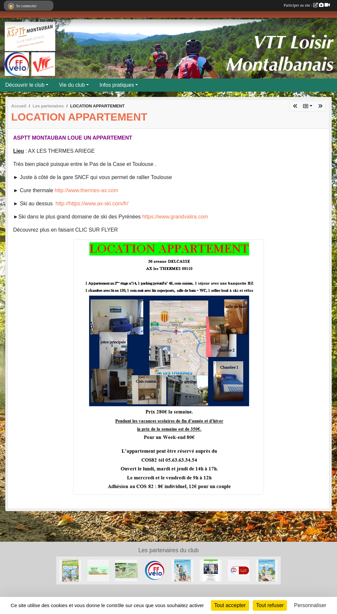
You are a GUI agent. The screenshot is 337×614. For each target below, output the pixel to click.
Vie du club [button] (72, 85)
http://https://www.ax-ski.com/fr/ (92, 203)
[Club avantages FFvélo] (238, 570)
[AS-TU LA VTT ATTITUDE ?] (70, 570)
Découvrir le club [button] (24, 85)
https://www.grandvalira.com (175, 216)
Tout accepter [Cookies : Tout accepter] (230, 605)
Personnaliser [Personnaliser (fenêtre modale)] (310, 605)
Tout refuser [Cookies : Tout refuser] (270, 605)
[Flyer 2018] (126, 570)
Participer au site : (307, 5)
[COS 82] (98, 570)
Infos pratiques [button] (116, 85)
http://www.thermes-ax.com (86, 190)
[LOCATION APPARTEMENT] (210, 570)
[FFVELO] (154, 570)
